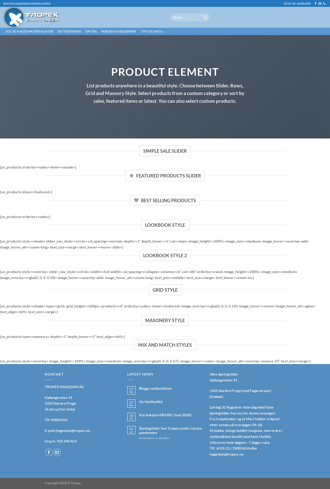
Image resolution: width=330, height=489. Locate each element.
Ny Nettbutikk (151, 401)
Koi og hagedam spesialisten (30, 31)
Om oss (91, 31)
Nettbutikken (69, 31)
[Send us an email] (320, 3)
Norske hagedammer (118, 31)
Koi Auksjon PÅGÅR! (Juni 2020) (165, 415)
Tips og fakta (153, 31)
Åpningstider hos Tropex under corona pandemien (170, 430)
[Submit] (205, 17)
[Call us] (324, 3)
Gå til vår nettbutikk (297, 3)
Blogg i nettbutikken (155, 388)
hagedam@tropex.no (227, 454)
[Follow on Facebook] (315, 3)
